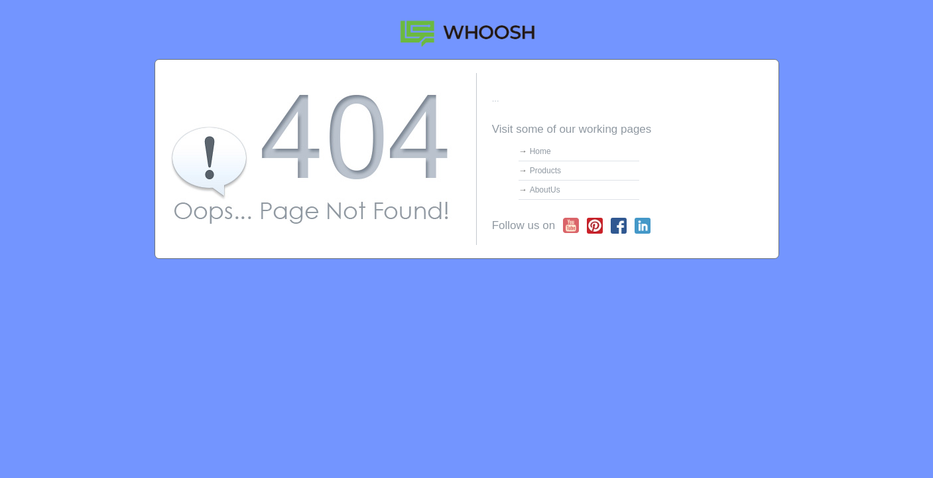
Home (540, 151)
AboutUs (545, 190)
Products (545, 170)
